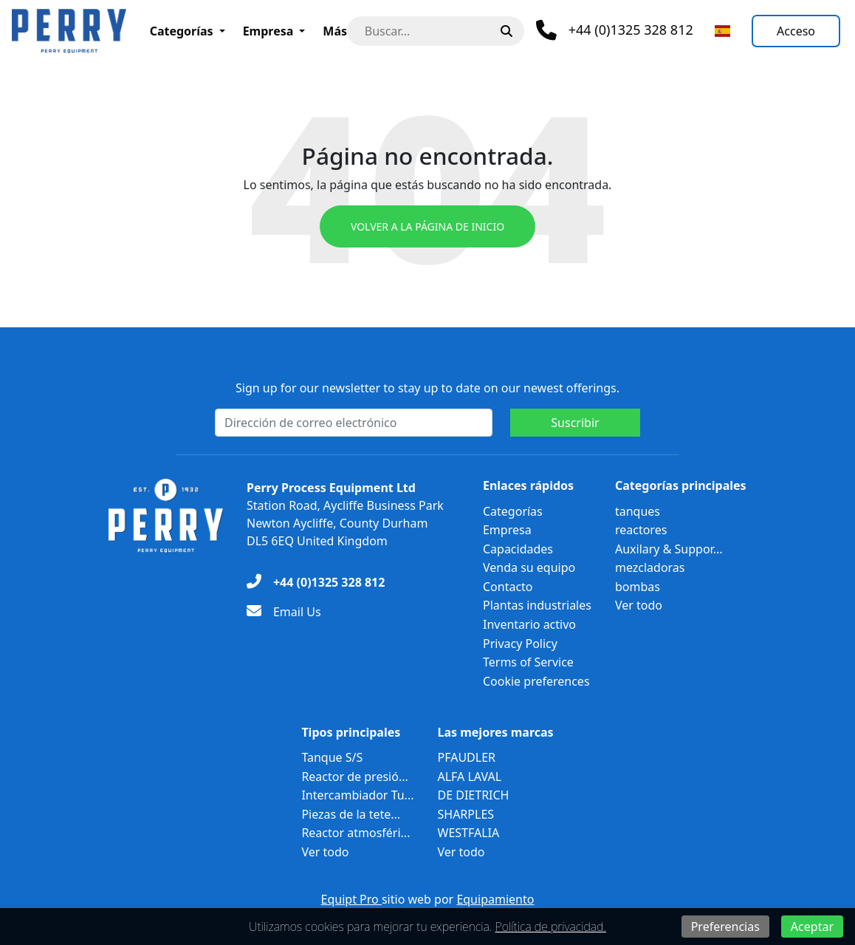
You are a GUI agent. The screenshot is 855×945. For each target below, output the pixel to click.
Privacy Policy (520, 643)
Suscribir (575, 422)
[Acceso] (796, 31)
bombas (637, 587)
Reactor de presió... (354, 776)
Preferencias (725, 926)
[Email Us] (284, 612)
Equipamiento (495, 899)
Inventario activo (529, 624)
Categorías (181, 31)
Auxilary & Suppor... (669, 549)
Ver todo (638, 605)
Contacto (508, 587)
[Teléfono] (614, 30)
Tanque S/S (332, 757)
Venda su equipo (529, 567)
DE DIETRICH (473, 795)
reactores (641, 530)
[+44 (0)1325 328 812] (316, 582)
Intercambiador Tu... (357, 795)
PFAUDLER (467, 757)
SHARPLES (466, 814)
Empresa (268, 31)
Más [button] (335, 31)
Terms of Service (528, 662)
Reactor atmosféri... (355, 833)
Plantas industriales (537, 605)
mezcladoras (650, 567)
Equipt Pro (351, 899)
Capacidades (518, 549)
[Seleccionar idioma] (722, 31)
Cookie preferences (536, 681)
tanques (637, 511)
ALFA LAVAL (470, 776)
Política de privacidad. (550, 926)
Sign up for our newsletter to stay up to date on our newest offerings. (427, 388)
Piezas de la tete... (350, 814)
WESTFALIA (469, 833)
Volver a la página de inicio (427, 226)
